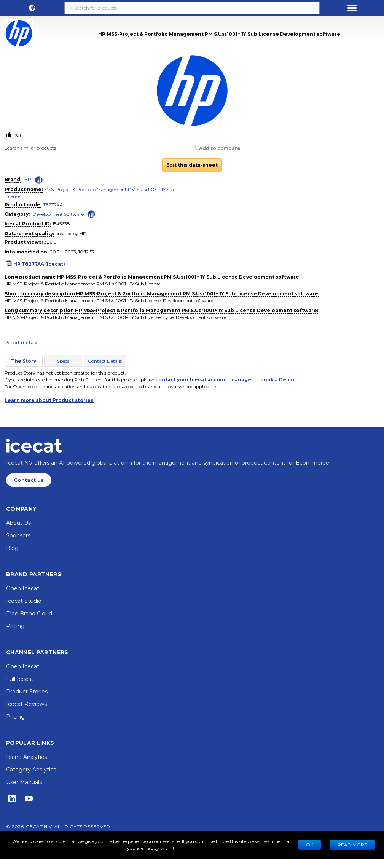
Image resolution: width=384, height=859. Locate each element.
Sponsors (18, 535)
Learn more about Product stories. (49, 400)
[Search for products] (192, 8)
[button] (32, 8)
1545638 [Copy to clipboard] (61, 223)
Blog (12, 548)
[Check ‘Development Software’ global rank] (91, 214)
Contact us (29, 480)
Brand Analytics (26, 757)
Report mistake (21, 342)
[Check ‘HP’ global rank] (38, 180)
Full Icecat (19, 679)
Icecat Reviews (26, 704)
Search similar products (30, 148)
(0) (17, 135)
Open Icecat (22, 588)
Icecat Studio (23, 601)
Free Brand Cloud (29, 613)
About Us (18, 523)
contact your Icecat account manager (204, 379)
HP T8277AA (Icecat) (39, 264)
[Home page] (34, 446)
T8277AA (53, 204)
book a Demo (277, 379)
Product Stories (27, 691)
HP (27, 179)
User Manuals (24, 782)
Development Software (58, 214)
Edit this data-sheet (192, 165)
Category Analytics (31, 769)
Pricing (15, 626)
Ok (309, 845)
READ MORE (352, 845)
